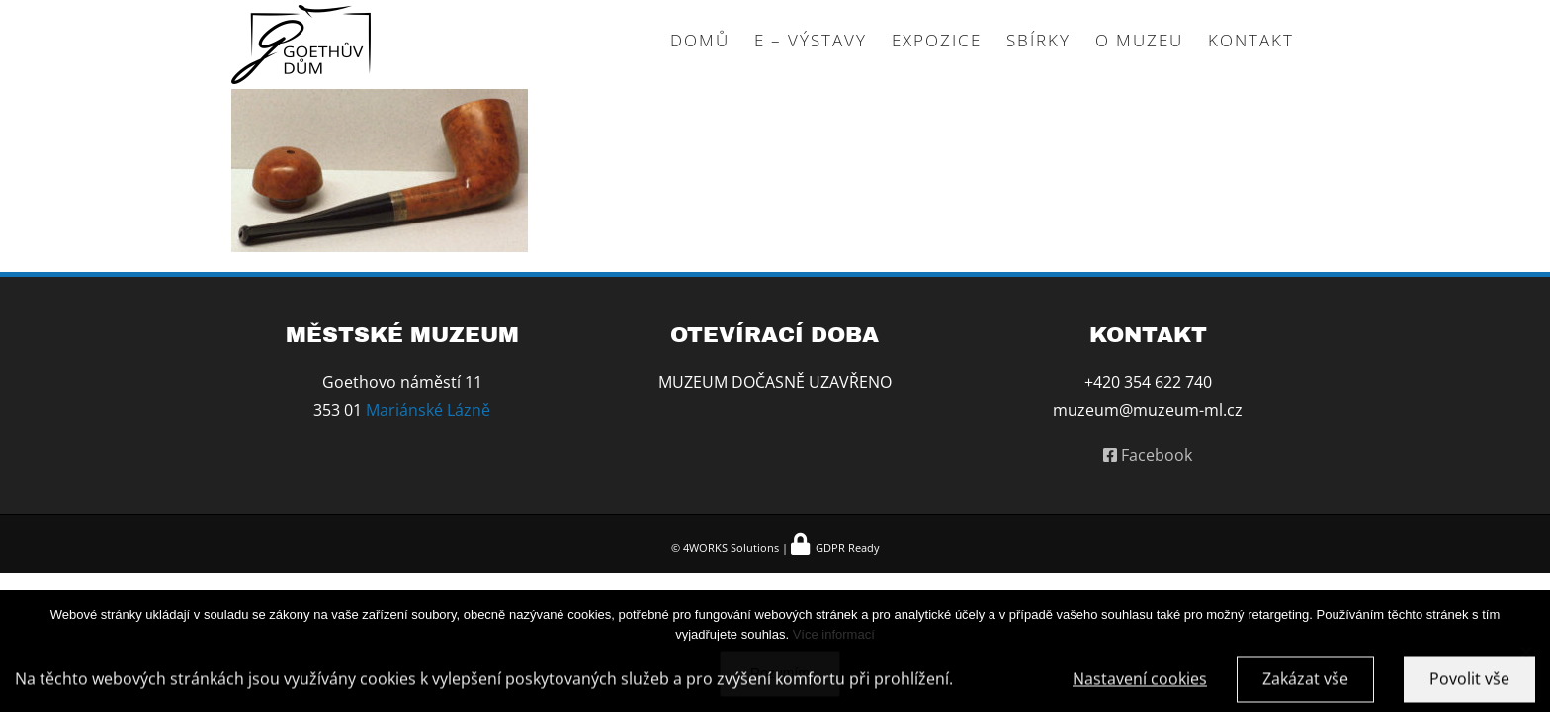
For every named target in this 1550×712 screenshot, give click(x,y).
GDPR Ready (846, 547)
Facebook (1147, 455)
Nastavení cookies (1140, 683)
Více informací (834, 634)
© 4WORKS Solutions (725, 547)
